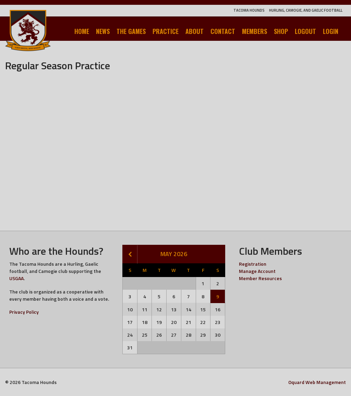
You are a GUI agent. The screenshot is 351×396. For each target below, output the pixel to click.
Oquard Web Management (317, 382)
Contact (222, 31)
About (194, 31)
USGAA (16, 278)
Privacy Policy (24, 311)
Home (81, 31)
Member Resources (260, 278)
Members (254, 31)
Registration (252, 263)
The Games (131, 31)
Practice (166, 31)
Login (330, 31)
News (103, 31)
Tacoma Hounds (249, 10)
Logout (305, 31)
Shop (281, 31)
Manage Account (257, 271)
